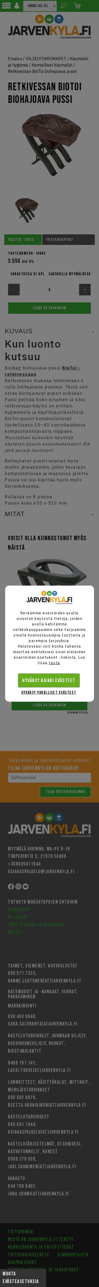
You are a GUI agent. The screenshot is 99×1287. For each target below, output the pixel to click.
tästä (54, 663)
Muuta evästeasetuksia (21, 1278)
